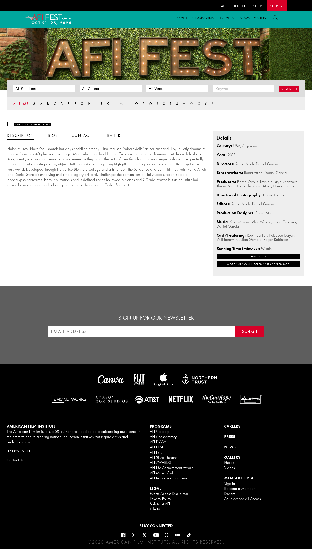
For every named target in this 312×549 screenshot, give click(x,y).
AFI (223, 6)
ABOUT (181, 18)
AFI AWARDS (160, 462)
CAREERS (232, 426)
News (245, 18)
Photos (229, 462)
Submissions (203, 18)
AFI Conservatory (163, 436)
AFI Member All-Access (242, 498)
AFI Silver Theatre (163, 457)
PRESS (229, 436)
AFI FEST (156, 447)
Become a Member (239, 488)
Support (277, 6)
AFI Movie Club (162, 472)
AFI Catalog (159, 431)
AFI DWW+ (159, 441)
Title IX (155, 509)
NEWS (230, 447)
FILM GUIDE (226, 18)
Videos (229, 467)
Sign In (229, 483)
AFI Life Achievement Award (172, 467)
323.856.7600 (18, 451)
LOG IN (239, 6)
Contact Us (15, 460)
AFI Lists (156, 452)
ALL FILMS (20, 103)
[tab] (20, 135)
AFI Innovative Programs (168, 478)
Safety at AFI (160, 503)
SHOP (257, 6)
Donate (230, 493)
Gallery (260, 18)
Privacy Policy (160, 498)
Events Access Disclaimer (169, 493)
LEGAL (155, 488)
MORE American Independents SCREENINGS (258, 264)
